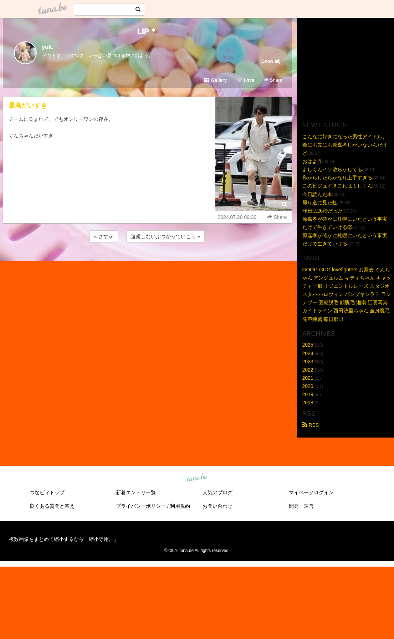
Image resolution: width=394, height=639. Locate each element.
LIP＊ (147, 31)
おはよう (312, 161)
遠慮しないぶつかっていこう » (165, 236)
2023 (307, 361)
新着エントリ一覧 (136, 492)
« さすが (103, 236)
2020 (307, 386)
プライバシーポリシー (141, 506)
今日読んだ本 (317, 194)
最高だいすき (28, 105)
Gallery (215, 80)
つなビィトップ (47, 492)
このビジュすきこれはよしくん (337, 186)
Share (273, 80)
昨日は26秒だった (322, 211)
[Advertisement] (147, 263)
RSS (310, 425)
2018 (307, 402)
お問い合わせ (217, 506)
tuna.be (197, 478)
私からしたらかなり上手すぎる (337, 177)
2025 (307, 345)
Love (245, 80)
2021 (307, 378)
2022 (307, 370)
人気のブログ (217, 492)
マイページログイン (311, 492)
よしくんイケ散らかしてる (332, 169)
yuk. (47, 47)
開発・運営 (301, 506)
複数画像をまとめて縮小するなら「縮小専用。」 (64, 539)
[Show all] (270, 61)
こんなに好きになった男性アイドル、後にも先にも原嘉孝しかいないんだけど (344, 145)
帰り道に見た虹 (319, 202)
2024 (307, 353)
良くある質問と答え (52, 506)
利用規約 (180, 506)
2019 (307, 394)
